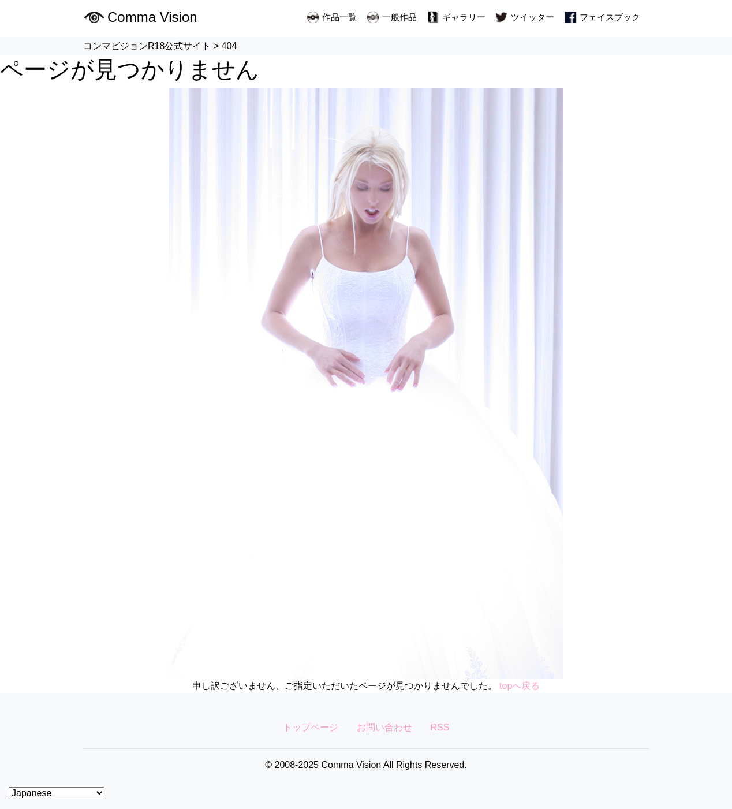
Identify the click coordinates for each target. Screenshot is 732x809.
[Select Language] (56, 793)
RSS (440, 727)
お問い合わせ (384, 727)
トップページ (310, 727)
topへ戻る (519, 686)
